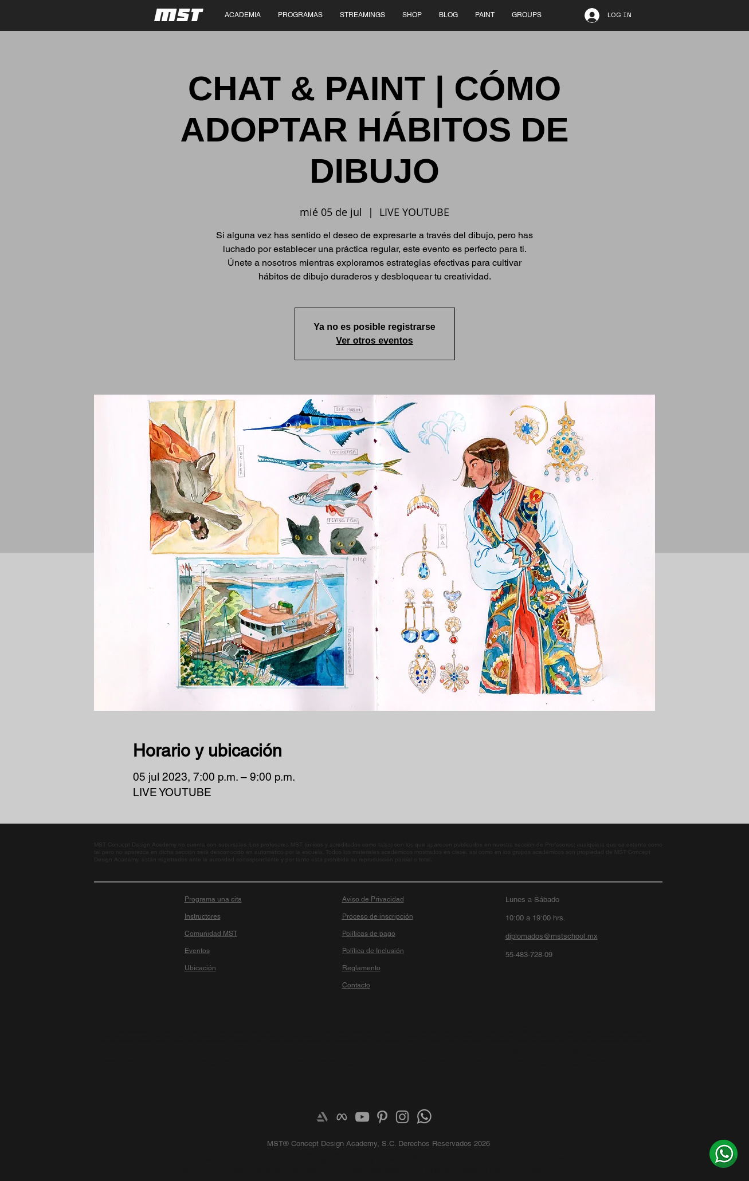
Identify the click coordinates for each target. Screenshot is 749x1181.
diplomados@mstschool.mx (551, 936)
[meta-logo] (342, 1116)
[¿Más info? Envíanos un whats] (723, 1153)
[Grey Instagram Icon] (402, 1116)
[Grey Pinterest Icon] (382, 1116)
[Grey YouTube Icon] (362, 1116)
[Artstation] (322, 1116)
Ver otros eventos (374, 340)
